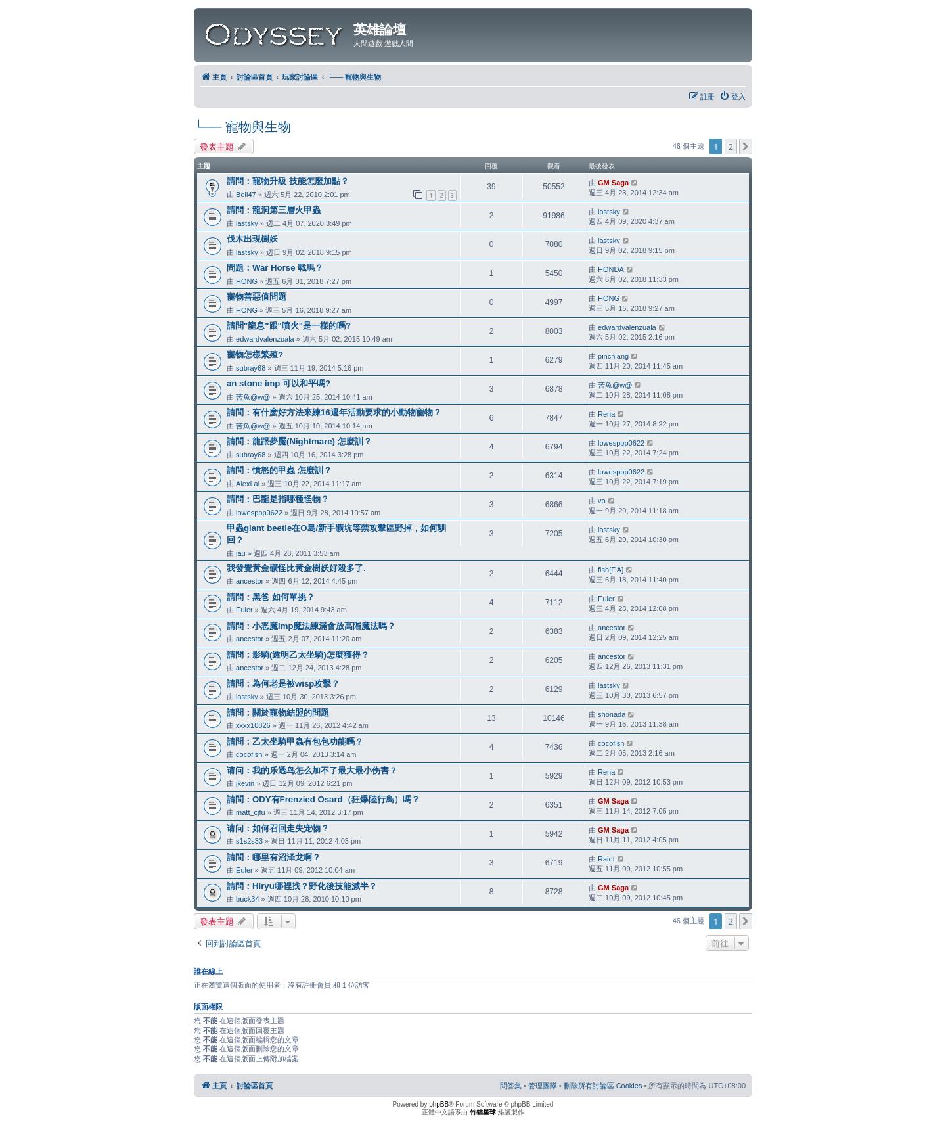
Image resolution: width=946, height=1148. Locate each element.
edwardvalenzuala (265, 339)
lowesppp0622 (621, 443)
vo (602, 501)
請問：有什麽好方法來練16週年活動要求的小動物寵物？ (334, 412)
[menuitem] (732, 96)
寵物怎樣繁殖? (255, 354)
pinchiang (613, 356)
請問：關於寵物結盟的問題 (278, 713)
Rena (606, 414)
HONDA (611, 269)
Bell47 (246, 194)
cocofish (249, 754)
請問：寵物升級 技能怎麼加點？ (288, 181)
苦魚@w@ (253, 397)
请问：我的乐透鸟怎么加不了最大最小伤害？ (312, 770)
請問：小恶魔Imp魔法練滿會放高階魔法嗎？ (311, 626)
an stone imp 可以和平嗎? (278, 383)
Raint (606, 859)
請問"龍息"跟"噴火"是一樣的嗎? (289, 326)
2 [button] (731, 146)
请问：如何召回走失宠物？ (278, 828)
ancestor (249, 581)
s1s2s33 (249, 841)
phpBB (439, 1104)
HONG (247, 281)
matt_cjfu (250, 812)
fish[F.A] (610, 570)
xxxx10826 (253, 725)
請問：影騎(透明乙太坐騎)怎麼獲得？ (298, 655)
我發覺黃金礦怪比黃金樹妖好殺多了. (296, 568)
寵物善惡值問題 (256, 297)
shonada (611, 714)
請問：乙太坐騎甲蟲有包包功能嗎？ (295, 741)
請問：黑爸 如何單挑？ (271, 597)
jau (241, 553)
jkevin (245, 783)
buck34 (247, 899)
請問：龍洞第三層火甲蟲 (274, 210)
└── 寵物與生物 (242, 127)
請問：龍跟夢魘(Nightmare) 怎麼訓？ (299, 441)
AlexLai (247, 484)
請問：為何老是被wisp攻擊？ (283, 684)
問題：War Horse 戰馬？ (275, 268)
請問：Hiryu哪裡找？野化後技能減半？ (302, 886)
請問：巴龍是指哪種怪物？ (278, 499)
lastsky (247, 223)
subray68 (250, 368)
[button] (745, 146)
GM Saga (613, 183)
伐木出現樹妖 (252, 239)
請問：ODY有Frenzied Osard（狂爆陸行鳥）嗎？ (323, 799)
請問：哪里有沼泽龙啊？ (274, 857)
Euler (244, 610)
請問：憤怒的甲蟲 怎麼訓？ (279, 470)
